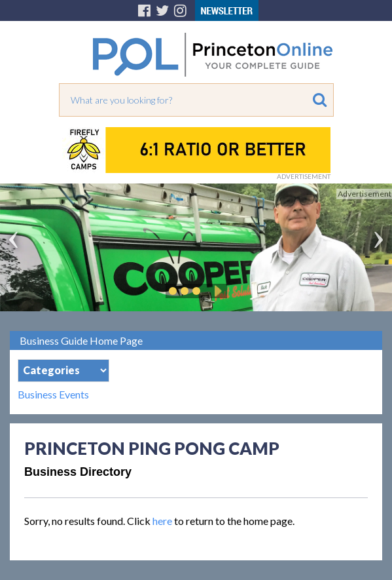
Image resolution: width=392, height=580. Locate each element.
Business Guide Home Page (81, 340)
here (162, 520)
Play (216, 291)
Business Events (53, 394)
